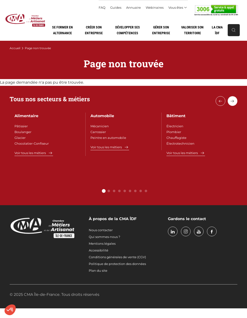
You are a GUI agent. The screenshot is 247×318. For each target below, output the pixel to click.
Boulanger (22, 132)
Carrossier (98, 132)
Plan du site (98, 270)
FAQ (102, 7)
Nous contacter (101, 230)
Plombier (173, 132)
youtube (199, 231)
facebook (212, 231)
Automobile (102, 116)
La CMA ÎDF (217, 30)
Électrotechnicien (180, 143)
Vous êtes (175, 7)
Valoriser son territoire (192, 30)
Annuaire (133, 7)
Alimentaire (26, 116)
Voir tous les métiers (30, 153)
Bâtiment (175, 116)
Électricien (174, 126)
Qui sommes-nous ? (104, 237)
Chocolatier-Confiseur (31, 143)
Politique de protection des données (117, 264)
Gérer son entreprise (161, 30)
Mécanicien (99, 126)
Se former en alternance (62, 30)
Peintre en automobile (108, 138)
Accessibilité (98, 250)
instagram (186, 231)
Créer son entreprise (94, 30)
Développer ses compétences (127, 30)
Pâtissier (21, 126)
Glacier (20, 138)
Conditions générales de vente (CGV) (117, 257)
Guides (115, 7)
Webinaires (155, 7)
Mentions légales (102, 243)
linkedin (173, 231)
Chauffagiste (176, 138)
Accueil (15, 48)
